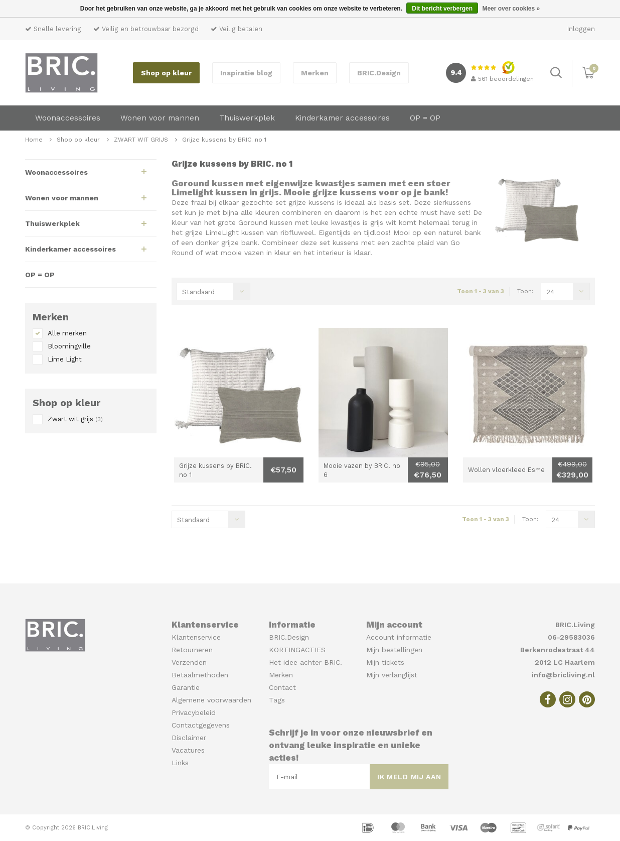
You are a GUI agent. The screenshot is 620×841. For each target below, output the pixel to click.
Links (180, 763)
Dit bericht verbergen (442, 8)
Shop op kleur (166, 73)
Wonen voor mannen (159, 118)
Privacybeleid (194, 712)
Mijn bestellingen (394, 650)
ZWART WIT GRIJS (142, 139)
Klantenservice (196, 637)
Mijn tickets (385, 662)
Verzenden (189, 662)
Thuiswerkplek (247, 118)
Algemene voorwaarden (211, 700)
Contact (282, 687)
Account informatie (398, 637)
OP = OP (425, 118)
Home (34, 139)
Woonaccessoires (67, 118)
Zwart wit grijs (75, 419)
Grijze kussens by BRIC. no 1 (224, 139)
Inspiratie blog (246, 73)
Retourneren (192, 650)
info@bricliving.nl (563, 675)
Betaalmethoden (200, 675)
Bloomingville (69, 346)
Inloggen (581, 29)
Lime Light (65, 359)
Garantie (186, 687)
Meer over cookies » (511, 8)
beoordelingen (502, 78)
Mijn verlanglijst (391, 675)
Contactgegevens (201, 725)
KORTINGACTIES (297, 650)
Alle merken (67, 333)
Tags (277, 700)
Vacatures (188, 750)
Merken (315, 73)
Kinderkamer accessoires (342, 118)
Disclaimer (189, 738)
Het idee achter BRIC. (305, 662)
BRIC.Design (379, 73)
